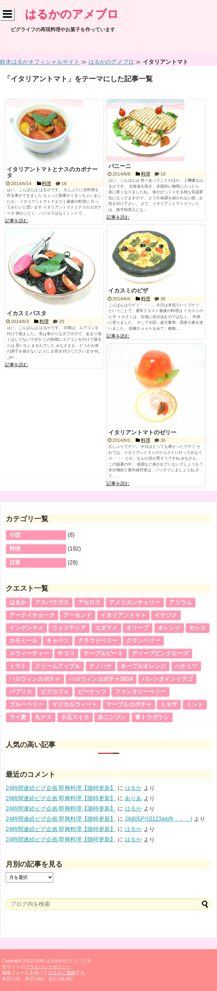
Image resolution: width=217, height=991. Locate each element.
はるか (133, 788)
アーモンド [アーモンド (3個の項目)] (77, 615)
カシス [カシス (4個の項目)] (197, 628)
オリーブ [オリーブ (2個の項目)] (137, 628)
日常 (15, 562)
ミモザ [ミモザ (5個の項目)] (168, 704)
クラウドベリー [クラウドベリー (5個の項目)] (98, 641)
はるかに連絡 (62, 972)
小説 (15, 535)
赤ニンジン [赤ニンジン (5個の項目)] (112, 717)
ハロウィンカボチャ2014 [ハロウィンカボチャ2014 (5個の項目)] (101, 679)
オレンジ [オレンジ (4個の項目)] (169, 628)
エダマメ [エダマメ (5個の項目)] (106, 628)
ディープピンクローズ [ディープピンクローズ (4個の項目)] (160, 653)
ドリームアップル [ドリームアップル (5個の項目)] (57, 666)
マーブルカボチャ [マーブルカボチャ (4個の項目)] (129, 704)
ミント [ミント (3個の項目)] (194, 704)
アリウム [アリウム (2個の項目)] (180, 602)
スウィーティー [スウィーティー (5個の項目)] (29, 653)
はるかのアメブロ (72, 14)
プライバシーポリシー (48, 966)
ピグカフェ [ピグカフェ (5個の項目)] (54, 692)
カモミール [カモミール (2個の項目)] (23, 641)
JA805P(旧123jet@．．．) (158, 819)
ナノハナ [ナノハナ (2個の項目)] (100, 666)
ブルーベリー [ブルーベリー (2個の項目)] (26, 704)
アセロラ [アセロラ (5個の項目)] (89, 602)
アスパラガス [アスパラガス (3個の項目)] (52, 602)
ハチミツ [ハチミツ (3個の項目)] (186, 666)
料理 (15, 549)
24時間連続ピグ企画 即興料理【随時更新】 (61, 788)
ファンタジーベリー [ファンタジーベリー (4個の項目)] (140, 692)
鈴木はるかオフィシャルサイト (40, 62)
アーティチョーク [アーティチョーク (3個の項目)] (32, 615)
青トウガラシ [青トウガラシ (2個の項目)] (152, 717)
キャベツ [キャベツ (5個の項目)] (57, 641)
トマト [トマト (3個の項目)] (17, 666)
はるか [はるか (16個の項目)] (17, 602)
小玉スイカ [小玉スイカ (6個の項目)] (75, 717)
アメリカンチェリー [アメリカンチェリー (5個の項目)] (134, 602)
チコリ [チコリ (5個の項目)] (66, 653)
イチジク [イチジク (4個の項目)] (165, 615)
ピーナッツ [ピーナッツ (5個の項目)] (92, 692)
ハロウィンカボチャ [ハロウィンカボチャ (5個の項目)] (34, 679)
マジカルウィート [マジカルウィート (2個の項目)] (74, 704)
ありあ (133, 798)
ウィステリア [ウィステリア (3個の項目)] (69, 628)
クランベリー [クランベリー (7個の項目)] (143, 641)
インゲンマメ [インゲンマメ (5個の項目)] (26, 628)
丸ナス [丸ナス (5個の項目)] (43, 717)
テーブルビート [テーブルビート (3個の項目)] (103, 653)
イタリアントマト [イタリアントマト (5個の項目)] (123, 615)
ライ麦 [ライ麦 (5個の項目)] (17, 717)
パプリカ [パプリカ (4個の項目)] (20, 692)
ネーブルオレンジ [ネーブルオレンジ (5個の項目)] (143, 666)
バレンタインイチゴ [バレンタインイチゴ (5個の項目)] (167, 679)
